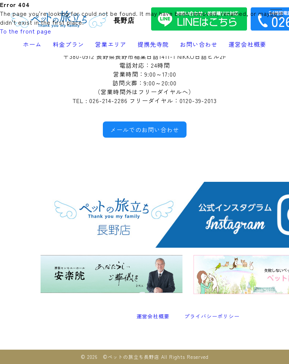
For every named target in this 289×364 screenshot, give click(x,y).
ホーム (32, 44)
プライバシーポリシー (212, 316)
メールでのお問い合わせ (144, 129)
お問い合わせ (198, 44)
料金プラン (68, 44)
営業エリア (110, 44)
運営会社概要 (247, 44)
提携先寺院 (153, 44)
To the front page (25, 30)
